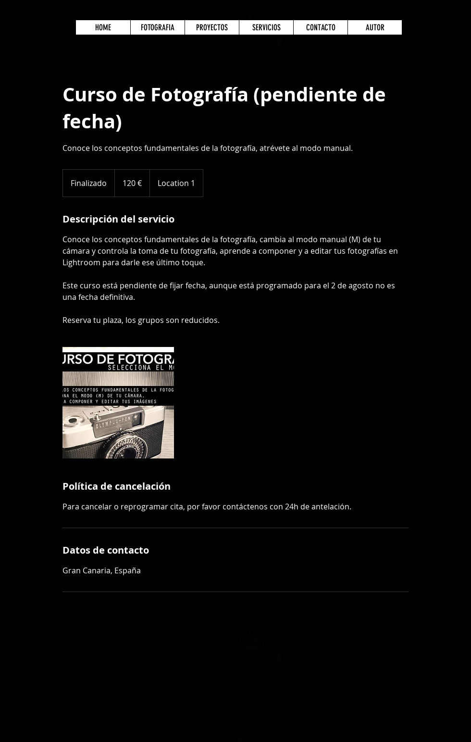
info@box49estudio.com (274, 665)
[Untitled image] (118, 402)
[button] (459, 27)
